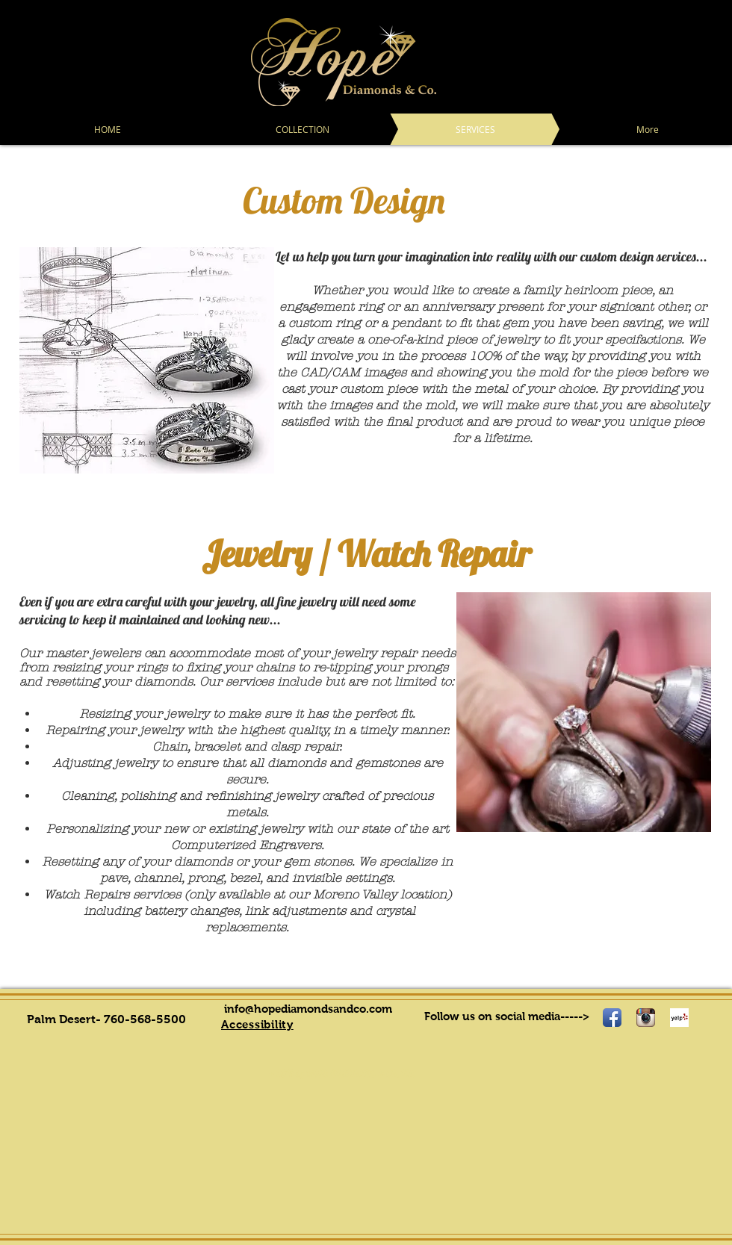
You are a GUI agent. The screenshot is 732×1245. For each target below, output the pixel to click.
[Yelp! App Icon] (679, 1017)
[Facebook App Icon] (612, 1017)
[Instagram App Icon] (645, 1017)
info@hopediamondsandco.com (308, 1008)
